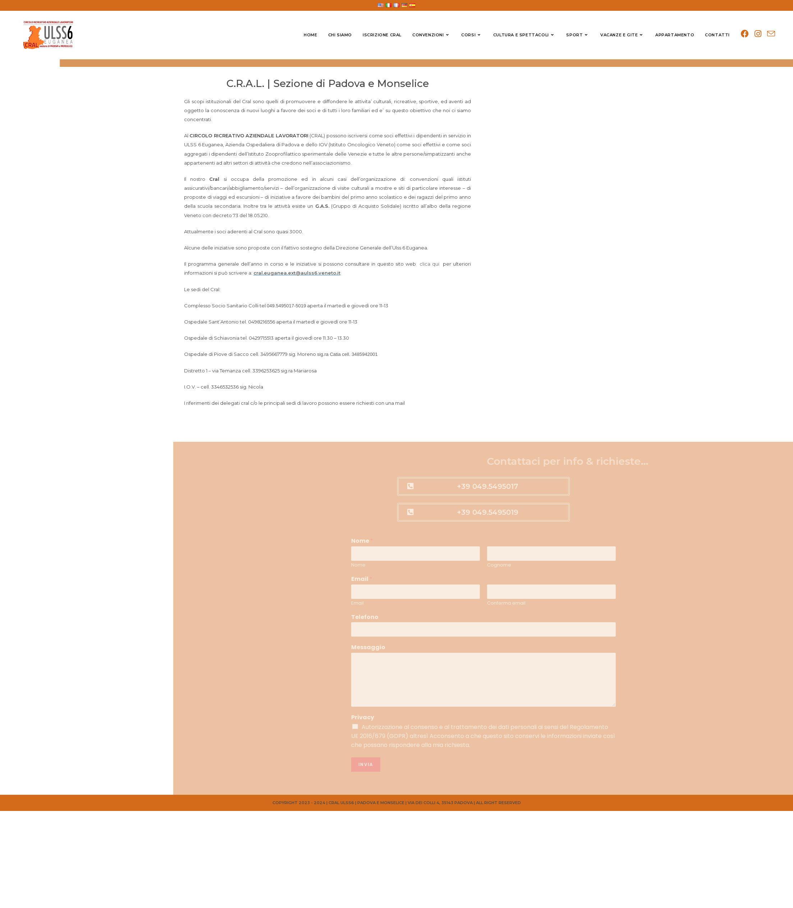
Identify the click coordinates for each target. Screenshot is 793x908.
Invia (758, 764)
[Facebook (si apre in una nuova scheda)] (745, 34)
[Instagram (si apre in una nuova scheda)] (758, 34)
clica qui (389, 264)
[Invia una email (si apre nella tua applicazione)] (771, 34)
